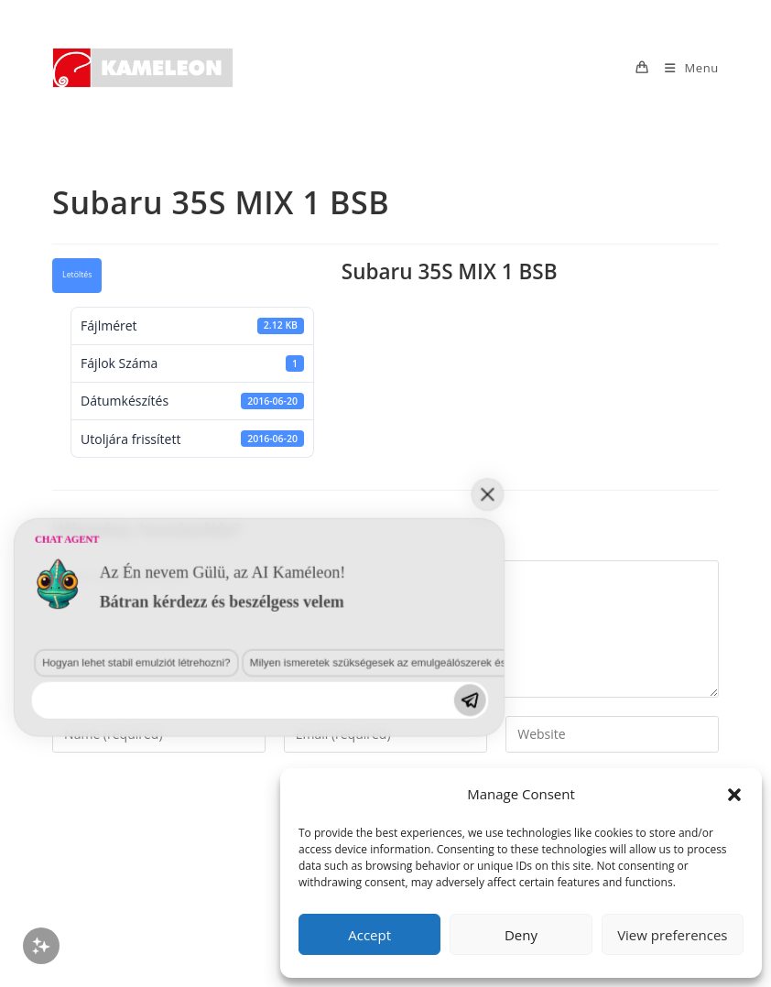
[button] (734, 795)
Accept (369, 935)
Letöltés (77, 274)
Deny (521, 935)
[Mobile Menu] (685, 68)
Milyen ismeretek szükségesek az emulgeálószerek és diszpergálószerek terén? (239, 828)
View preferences (672, 935)
